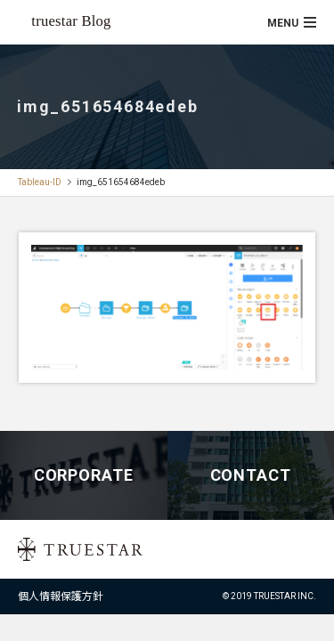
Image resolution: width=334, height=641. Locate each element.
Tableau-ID (39, 182)
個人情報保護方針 (60, 596)
